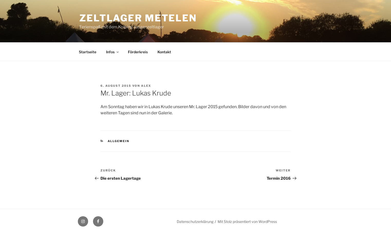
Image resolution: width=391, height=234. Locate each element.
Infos (112, 52)
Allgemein (118, 141)
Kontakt (164, 52)
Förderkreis (138, 52)
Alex (146, 86)
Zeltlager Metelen (138, 18)
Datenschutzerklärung (195, 221)
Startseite (87, 52)
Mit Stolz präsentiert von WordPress (247, 221)
